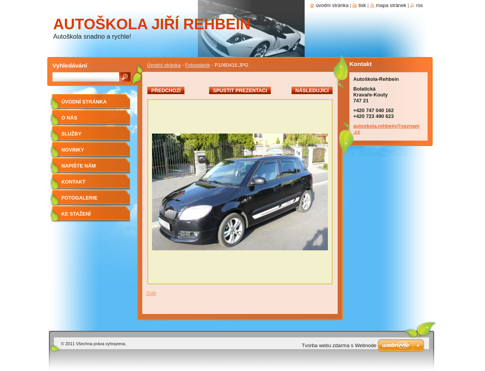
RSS (419, 5)
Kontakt (73, 182)
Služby (71, 134)
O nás (69, 118)
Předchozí (166, 90)
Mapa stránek (391, 5)
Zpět (151, 293)
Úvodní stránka (164, 65)
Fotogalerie (197, 65)
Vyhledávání (69, 65)
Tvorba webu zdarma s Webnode (339, 345)
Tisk (362, 5)
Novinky (72, 150)
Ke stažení (76, 214)
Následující (312, 90)
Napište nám (78, 166)
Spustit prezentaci (240, 90)
